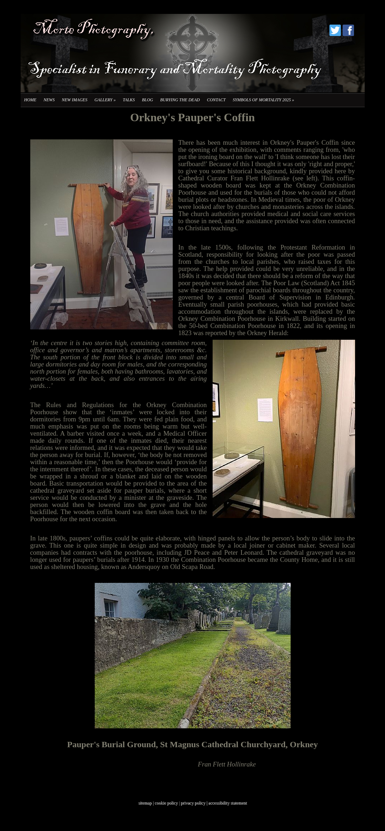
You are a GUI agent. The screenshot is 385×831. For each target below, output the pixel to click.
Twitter (335, 30)
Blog (147, 99)
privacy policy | (194, 802)
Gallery (104, 99)
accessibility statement (227, 802)
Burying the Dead (180, 99)
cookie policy (166, 802)
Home (30, 99)
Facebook (348, 30)
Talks (129, 99)
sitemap (144, 802)
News (48, 99)
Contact (216, 99)
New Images (75, 99)
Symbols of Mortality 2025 (263, 99)
